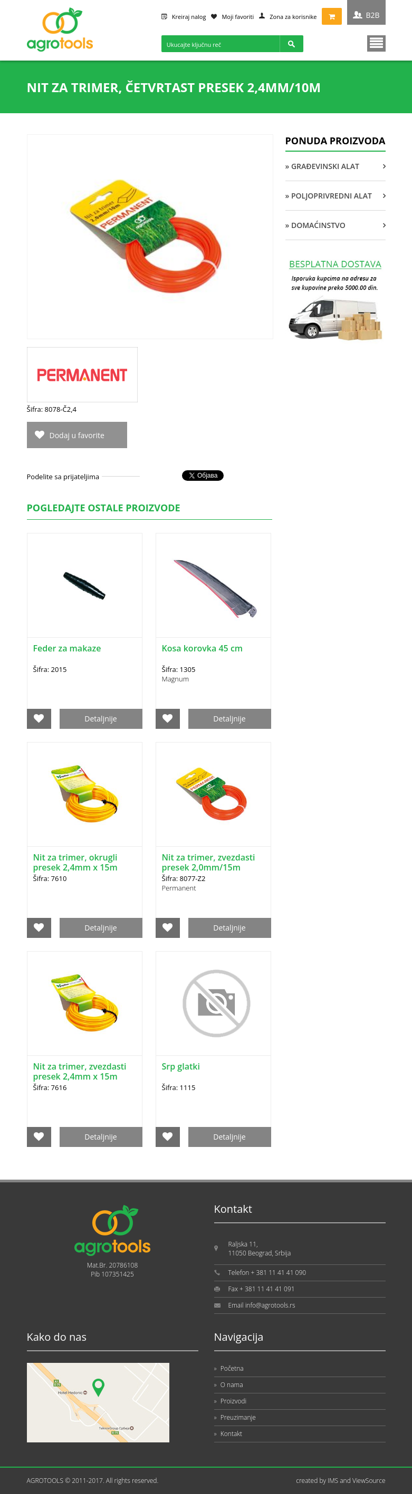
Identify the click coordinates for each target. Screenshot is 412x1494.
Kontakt (228, 1433)
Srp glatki (181, 1066)
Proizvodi (230, 1401)
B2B (372, 15)
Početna (229, 1368)
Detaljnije (100, 719)
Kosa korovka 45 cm (202, 648)
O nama (228, 1384)
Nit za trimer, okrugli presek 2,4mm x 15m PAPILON (75, 867)
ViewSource (369, 1480)
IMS (333, 1480)
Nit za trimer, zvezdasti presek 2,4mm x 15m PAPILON (80, 1076)
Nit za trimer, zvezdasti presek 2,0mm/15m (208, 862)
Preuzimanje (235, 1417)
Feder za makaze (67, 648)
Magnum (175, 679)
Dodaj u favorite (77, 435)
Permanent (179, 888)
